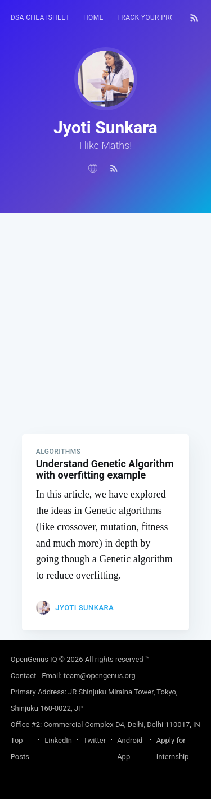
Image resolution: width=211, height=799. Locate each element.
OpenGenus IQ (34, 659)
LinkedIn (58, 740)
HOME (93, 17)
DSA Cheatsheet (40, 17)
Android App (129, 748)
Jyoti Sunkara (84, 607)
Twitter (94, 740)
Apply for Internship (172, 748)
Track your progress (157, 17)
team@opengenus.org (100, 675)
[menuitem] (40, 18)
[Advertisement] (105, 318)
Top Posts (20, 748)
